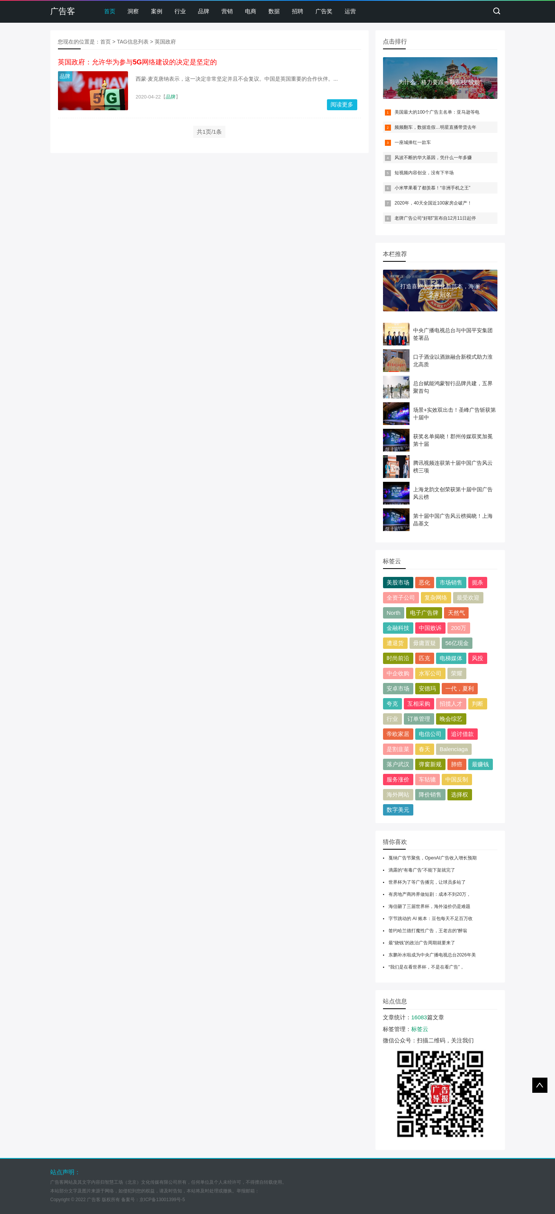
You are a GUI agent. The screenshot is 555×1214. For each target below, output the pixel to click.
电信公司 (430, 734)
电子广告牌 (424, 612)
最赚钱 (480, 764)
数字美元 (398, 809)
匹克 (424, 658)
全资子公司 (401, 597)
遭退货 (395, 643)
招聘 (297, 11)
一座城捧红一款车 (413, 142)
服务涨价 (398, 779)
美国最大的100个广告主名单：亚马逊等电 (437, 112)
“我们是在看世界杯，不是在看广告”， (426, 967)
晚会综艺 (451, 719)
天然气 (456, 612)
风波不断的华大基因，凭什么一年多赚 (433, 157)
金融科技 (398, 628)
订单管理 (419, 719)
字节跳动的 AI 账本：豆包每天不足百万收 (431, 918)
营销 (227, 11)
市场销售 (451, 582)
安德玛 (427, 688)
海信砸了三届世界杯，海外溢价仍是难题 (430, 906)
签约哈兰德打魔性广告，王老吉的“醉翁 (428, 930)
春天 (424, 749)
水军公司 (430, 673)
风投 (477, 658)
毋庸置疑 (424, 643)
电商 (250, 11)
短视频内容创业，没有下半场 (424, 172)
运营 (350, 11)
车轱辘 (427, 779)
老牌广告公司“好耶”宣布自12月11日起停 (435, 218)
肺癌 (457, 764)
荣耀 (457, 673)
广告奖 (324, 11)
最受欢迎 (468, 597)
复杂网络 (436, 597)
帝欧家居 (398, 734)
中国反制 (457, 779)
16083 (419, 1017)
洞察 (133, 11)
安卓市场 (398, 688)
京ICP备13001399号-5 (162, 1199)
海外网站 (398, 794)
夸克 (392, 703)
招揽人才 (451, 703)
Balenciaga (454, 749)
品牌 (203, 11)
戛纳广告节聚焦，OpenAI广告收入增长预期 (433, 858)
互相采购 (419, 703)
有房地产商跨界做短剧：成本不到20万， (430, 894)
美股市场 (398, 582)
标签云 (419, 1029)
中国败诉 (430, 628)
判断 (477, 703)
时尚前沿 (398, 658)
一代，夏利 (460, 688)
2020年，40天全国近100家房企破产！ (433, 203)
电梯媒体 (451, 658)
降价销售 (430, 794)
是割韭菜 (398, 749)
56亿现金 (457, 643)
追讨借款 (462, 734)
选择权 (459, 794)
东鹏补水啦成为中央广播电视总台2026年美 (432, 955)
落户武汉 (398, 764)
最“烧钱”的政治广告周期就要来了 (422, 942)
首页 (110, 11)
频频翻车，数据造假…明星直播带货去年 (436, 127)
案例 (157, 11)
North (394, 612)
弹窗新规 (430, 764)
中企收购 (398, 673)
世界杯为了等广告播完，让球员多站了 (427, 882)
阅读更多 (342, 104)
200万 (458, 628)
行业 (180, 11)
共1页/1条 (209, 131)
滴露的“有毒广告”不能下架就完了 (422, 870)
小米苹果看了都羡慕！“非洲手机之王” (433, 188)
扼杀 (477, 582)
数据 (274, 11)
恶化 (424, 582)
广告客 (62, 11)
